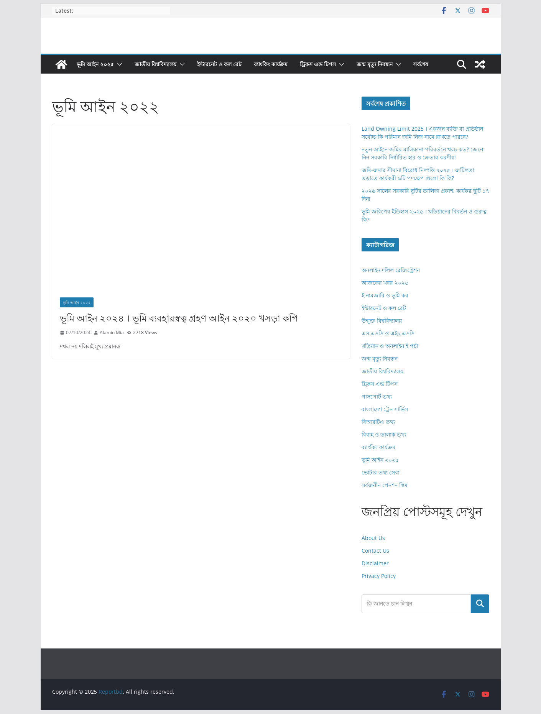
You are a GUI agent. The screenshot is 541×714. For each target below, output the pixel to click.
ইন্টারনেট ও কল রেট (219, 64)
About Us (373, 538)
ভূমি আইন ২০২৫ (95, 64)
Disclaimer (375, 563)
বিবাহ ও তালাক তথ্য (384, 434)
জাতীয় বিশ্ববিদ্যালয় (155, 64)
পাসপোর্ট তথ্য (377, 396)
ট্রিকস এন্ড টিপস (318, 64)
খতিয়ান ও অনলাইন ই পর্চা (390, 346)
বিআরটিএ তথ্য (378, 421)
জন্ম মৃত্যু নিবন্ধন (375, 64)
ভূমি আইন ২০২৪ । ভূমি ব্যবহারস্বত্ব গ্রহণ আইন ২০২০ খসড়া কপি (179, 318)
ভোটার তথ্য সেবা (381, 472)
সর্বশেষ (420, 64)
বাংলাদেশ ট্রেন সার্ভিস (385, 409)
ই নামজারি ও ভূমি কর (385, 295)
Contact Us (375, 550)
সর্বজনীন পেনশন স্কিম (385, 485)
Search (480, 603)
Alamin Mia (112, 332)
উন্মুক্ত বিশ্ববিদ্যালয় (382, 320)
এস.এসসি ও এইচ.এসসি (388, 333)
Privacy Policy (379, 575)
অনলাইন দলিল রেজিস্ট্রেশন (391, 270)
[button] (118, 64)
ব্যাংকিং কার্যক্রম (271, 64)
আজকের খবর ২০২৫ (385, 282)
